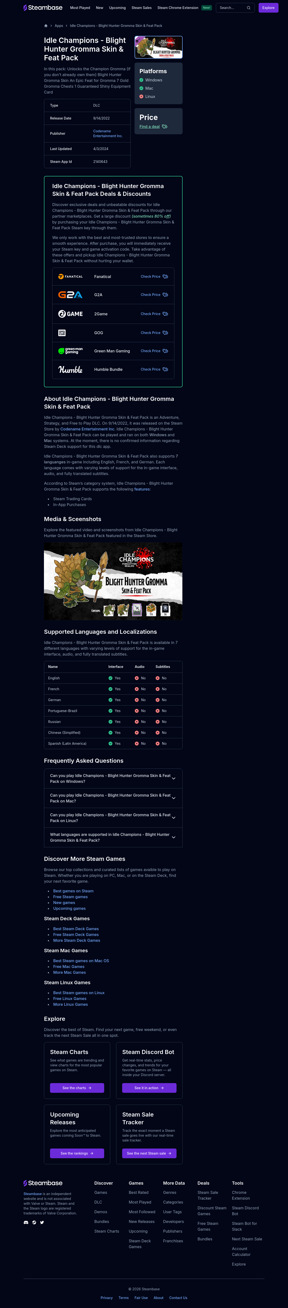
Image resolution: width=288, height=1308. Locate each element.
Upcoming (117, 8)
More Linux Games (70, 1004)
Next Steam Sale (247, 1239)
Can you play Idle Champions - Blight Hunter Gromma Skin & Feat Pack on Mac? (113, 798)
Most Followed (142, 1211)
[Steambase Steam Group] (34, 1222)
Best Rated (138, 1192)
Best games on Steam (73, 890)
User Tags (172, 1211)
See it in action (149, 1088)
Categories (173, 1202)
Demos (100, 1211)
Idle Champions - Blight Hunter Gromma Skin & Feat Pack (116, 26)
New (99, 8)
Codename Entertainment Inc (87, 429)
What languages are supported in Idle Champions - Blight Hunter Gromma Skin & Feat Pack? (113, 837)
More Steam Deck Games (76, 940)
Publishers (172, 1231)
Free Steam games (70, 896)
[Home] (46, 26)
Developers (173, 1221)
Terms (124, 1298)
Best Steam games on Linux (78, 992)
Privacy (107, 1298)
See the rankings (77, 1153)
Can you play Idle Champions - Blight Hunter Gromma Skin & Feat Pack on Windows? (113, 778)
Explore (269, 8)
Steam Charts (106, 1231)
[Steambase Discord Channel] (26, 1222)
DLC (98, 1202)
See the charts (77, 1088)
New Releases (142, 1221)
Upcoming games (69, 908)
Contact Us (178, 1298)
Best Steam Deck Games (76, 928)
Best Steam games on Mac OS (81, 960)
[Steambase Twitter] (42, 1222)
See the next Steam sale (149, 1153)
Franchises (173, 1240)
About (158, 1298)
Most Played (80, 8)
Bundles (101, 1221)
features (142, 489)
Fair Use (141, 1298)
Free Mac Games (68, 966)
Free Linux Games (69, 998)
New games (64, 902)
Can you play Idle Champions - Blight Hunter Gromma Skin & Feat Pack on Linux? (113, 817)
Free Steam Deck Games (76, 934)
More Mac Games (69, 972)
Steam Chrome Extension (177, 8)
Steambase (33, 1194)
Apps (59, 26)
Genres (169, 1192)
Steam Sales (142, 8)
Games (100, 1192)
